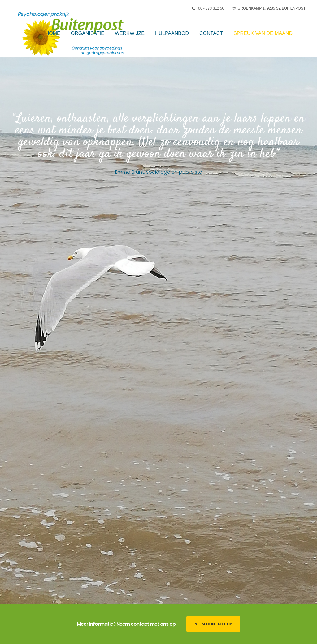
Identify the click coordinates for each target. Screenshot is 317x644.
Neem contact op (213, 624)
